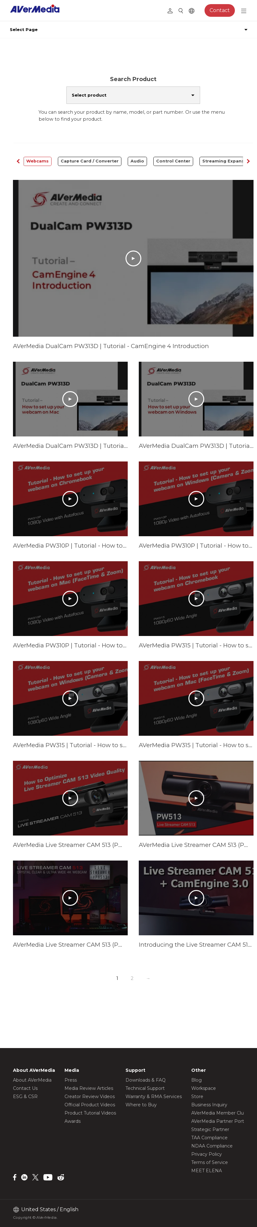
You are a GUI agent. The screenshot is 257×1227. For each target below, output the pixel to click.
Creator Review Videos (89, 1096)
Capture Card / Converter (90, 161)
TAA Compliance (209, 1138)
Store (197, 1096)
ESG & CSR (25, 1096)
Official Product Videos (89, 1105)
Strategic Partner (210, 1129)
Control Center (173, 161)
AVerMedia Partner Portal (219, 1121)
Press (70, 1080)
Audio (137, 161)
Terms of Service (209, 1162)
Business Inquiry (209, 1105)
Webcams (37, 161)
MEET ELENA (206, 1170)
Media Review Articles (88, 1088)
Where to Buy (141, 1105)
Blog (196, 1080)
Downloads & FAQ (145, 1080)
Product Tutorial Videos (90, 1113)
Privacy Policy (206, 1154)
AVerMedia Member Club (219, 1113)
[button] (248, 161)
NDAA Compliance (212, 1146)
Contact (220, 10)
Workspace (203, 1088)
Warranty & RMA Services (153, 1096)
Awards (72, 1121)
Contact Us (25, 1088)
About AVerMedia (32, 1080)
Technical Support (145, 1088)
